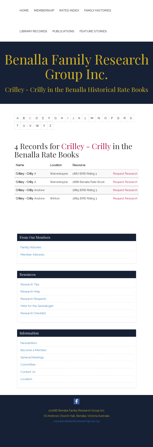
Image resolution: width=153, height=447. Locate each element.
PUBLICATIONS (63, 31)
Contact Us (27, 371)
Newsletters (28, 343)
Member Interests (32, 254)
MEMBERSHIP (44, 10)
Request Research (125, 173)
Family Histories (30, 247)
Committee (28, 364)
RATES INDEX (69, 10)
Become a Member (33, 350)
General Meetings (32, 357)
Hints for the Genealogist (36, 306)
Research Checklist (33, 313)
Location (26, 379)
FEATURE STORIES (93, 31)
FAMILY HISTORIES (97, 10)
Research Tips (29, 284)
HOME (24, 10)
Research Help (30, 291)
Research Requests (33, 298)
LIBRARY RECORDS (33, 31)
